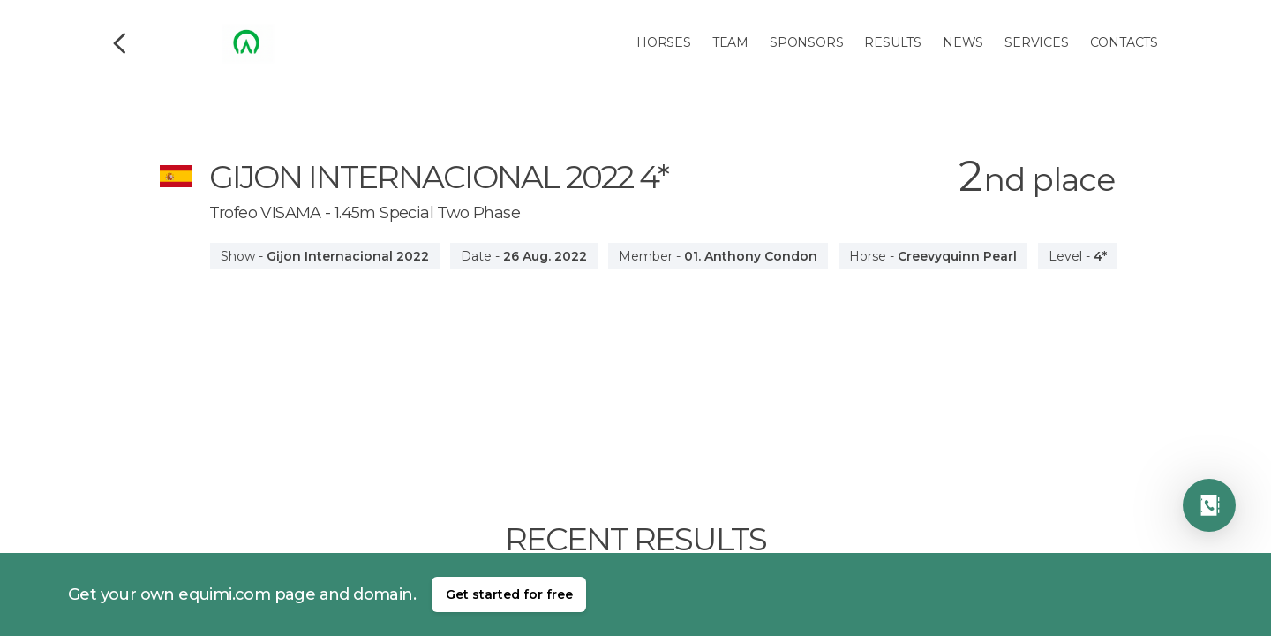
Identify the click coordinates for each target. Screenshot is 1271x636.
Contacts (1124, 42)
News (963, 42)
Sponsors (806, 42)
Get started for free (509, 594)
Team (730, 42)
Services (1036, 42)
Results (892, 42)
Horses (663, 42)
